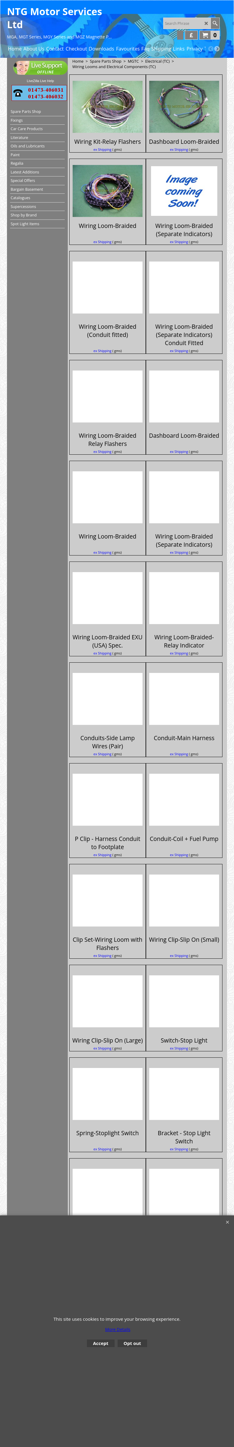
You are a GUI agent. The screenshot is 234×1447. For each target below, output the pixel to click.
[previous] (211, 48)
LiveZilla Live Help (40, 81)
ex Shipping (102, 158)
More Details (117, 1329)
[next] (217, 48)
